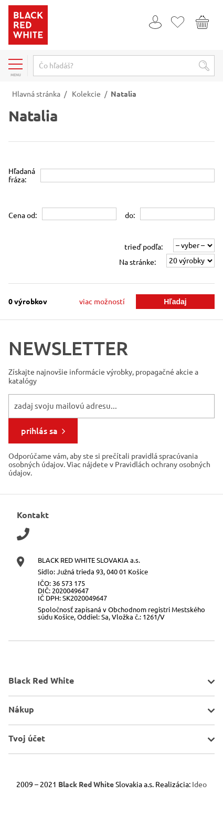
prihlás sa (39, 431)
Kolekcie (86, 94)
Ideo (199, 784)
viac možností (102, 301)
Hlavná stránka (36, 94)
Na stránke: (137, 262)
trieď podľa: (143, 247)
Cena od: (22, 215)
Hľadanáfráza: (21, 175)
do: (130, 215)
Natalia (123, 94)
